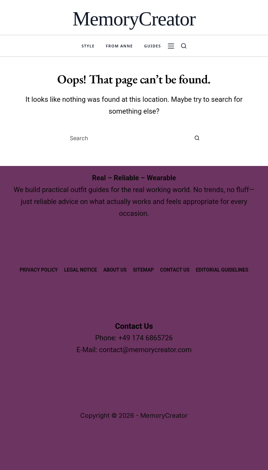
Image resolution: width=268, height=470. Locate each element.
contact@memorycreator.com (145, 350)
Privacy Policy (39, 270)
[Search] (183, 45)
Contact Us (174, 270)
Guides (152, 46)
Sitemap (143, 270)
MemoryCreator (134, 19)
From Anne (119, 46)
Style (88, 46)
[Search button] (196, 138)
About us (115, 270)
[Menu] (171, 46)
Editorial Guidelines (222, 270)
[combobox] (127, 138)
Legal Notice (80, 270)
